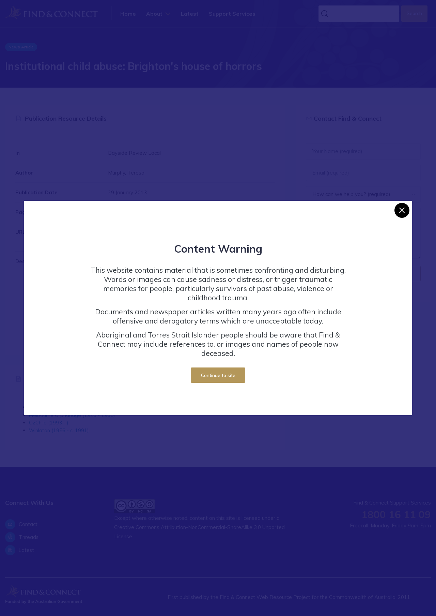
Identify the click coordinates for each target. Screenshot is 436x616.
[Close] (401, 210)
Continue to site (218, 375)
